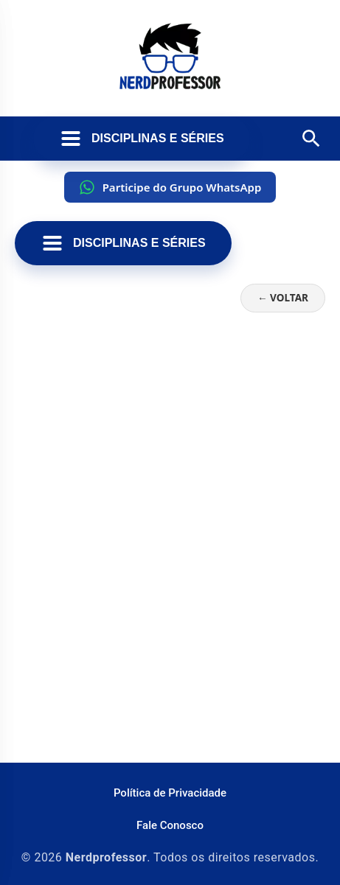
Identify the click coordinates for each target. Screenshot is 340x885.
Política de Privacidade (170, 793)
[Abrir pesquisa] (311, 138)
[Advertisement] (170, 571)
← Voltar (282, 297)
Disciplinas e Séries (141, 138)
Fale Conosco (170, 825)
